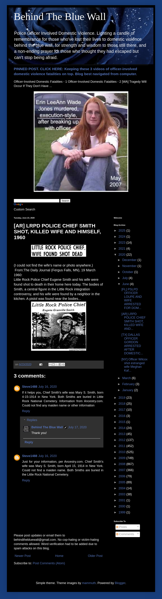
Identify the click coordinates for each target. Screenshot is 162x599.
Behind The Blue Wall (60, 16)
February (128, 384)
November (129, 266)
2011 (122, 446)
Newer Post (23, 556)
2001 (122, 500)
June (126, 284)
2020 (122, 254)
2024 (122, 236)
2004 (122, 488)
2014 (122, 428)
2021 (122, 248)
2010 (122, 452)
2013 (122, 434)
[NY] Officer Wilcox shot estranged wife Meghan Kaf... (135, 365)
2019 (122, 397)
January (128, 390)
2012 (122, 440)
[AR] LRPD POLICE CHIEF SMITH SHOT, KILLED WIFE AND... (134, 321)
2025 (122, 230)
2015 (122, 422)
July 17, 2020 (77, 427)
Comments (125, 534)
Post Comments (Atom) (49, 563)
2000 (122, 506)
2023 (122, 242)
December (129, 260)
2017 (122, 409)
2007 (122, 470)
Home (59, 556)
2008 (122, 464)
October (128, 272)
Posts (121, 527)
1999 (122, 512)
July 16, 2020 (47, 386)
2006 (122, 476)
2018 (122, 403)
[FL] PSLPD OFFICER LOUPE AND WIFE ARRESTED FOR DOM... (132, 299)
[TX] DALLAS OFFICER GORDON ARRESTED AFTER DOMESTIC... (132, 344)
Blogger (120, 583)
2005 (122, 482)
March (127, 378)
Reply (26, 411)
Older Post (95, 556)
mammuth (89, 583)
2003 (122, 494)
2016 (122, 416)
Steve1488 (29, 386)
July (125, 278)
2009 (122, 458)
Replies (32, 420)
